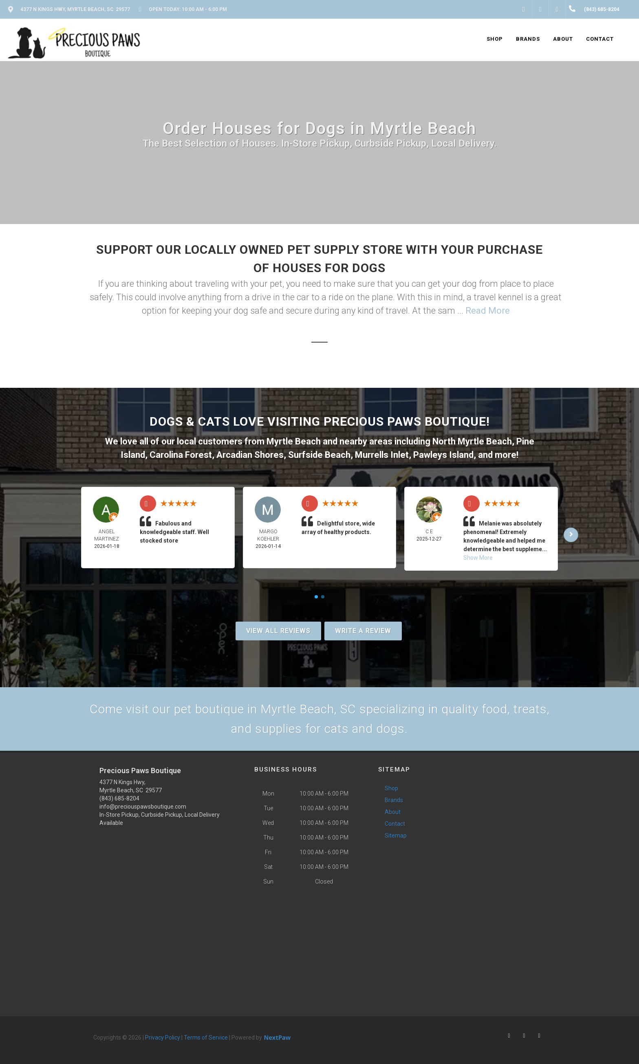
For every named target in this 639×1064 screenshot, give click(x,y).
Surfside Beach (319, 455)
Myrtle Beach (294, 441)
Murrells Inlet (382, 455)
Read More (487, 311)
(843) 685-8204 (119, 798)
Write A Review (363, 631)
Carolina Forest (181, 455)
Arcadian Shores (250, 455)
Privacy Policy (162, 1037)
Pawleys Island (443, 455)
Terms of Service (206, 1037)
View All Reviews (278, 631)
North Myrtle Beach (472, 441)
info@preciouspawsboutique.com (142, 806)
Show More (478, 557)
